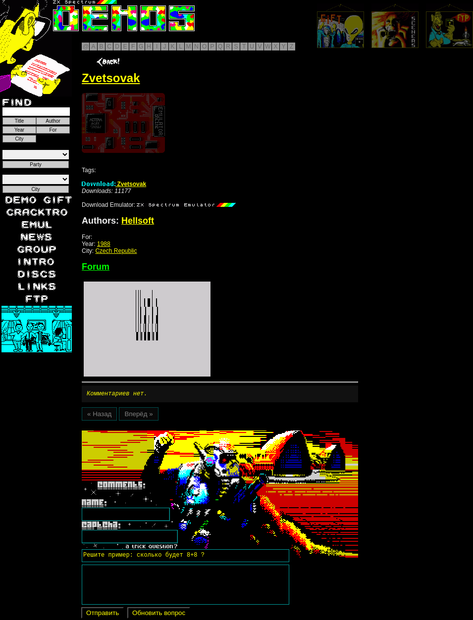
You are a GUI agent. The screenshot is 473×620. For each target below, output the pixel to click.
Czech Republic (116, 250)
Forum (95, 267)
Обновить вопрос (158, 614)
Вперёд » (138, 415)
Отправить (102, 614)
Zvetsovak (114, 184)
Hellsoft (137, 221)
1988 (103, 243)
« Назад (99, 415)
